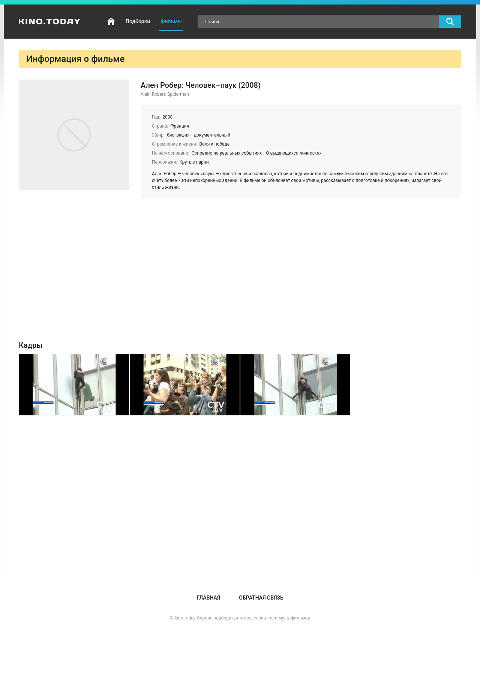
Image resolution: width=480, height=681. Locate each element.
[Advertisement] (240, 273)
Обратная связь (261, 598)
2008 (167, 117)
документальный (212, 135)
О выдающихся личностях (293, 153)
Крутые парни (193, 162)
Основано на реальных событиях (227, 153)
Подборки (138, 21)
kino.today (185, 618)
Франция (179, 126)
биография (178, 135)
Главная (111, 21)
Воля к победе (215, 144)
